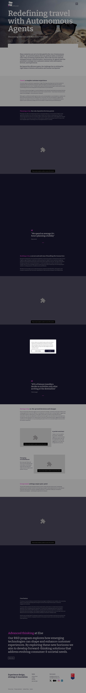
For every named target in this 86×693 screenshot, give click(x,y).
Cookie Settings (38, 350)
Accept (49, 350)
